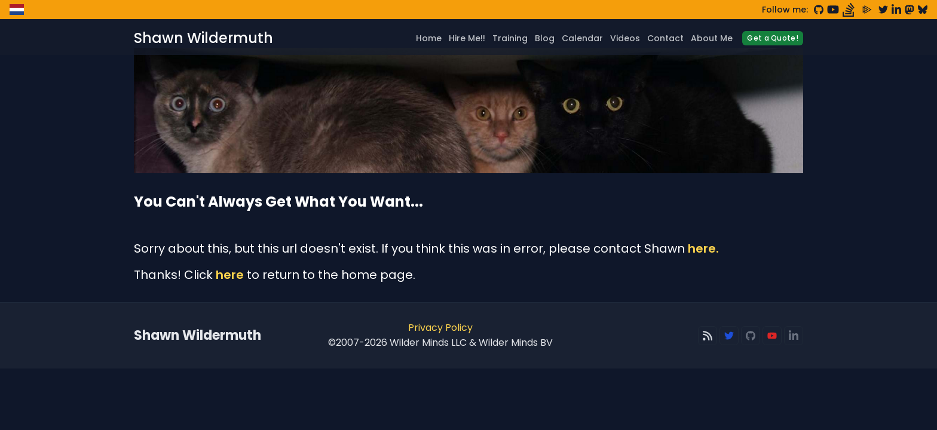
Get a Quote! (772, 38)
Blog (545, 38)
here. (703, 248)
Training (510, 38)
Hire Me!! (467, 38)
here (230, 274)
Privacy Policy (440, 327)
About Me (712, 38)
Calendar (582, 38)
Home (429, 38)
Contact (665, 38)
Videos (625, 38)
